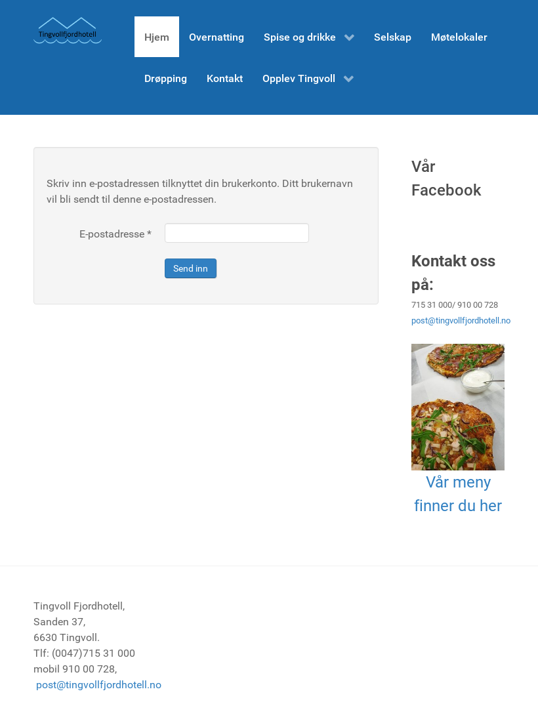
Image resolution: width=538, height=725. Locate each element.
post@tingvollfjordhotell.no (460, 320)
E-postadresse (115, 234)
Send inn (190, 268)
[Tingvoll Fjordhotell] (67, 30)
